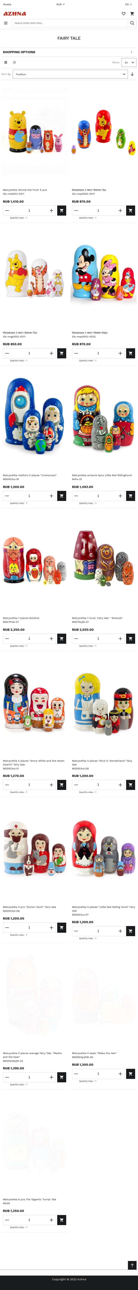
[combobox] (74, 23)
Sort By (6, 74)
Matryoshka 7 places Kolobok (21, 618)
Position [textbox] (21, 74)
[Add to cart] (61, 211)
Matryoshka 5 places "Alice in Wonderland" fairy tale (102, 762)
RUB (61, 4)
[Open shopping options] (69, 52)
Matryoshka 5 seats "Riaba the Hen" (94, 1053)
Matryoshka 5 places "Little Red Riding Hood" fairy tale (103, 908)
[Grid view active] (5, 62)
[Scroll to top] (132, 1265)
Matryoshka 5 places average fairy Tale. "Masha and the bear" (32, 1055)
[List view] (14, 62)
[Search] (132, 23)
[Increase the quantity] (51, 211)
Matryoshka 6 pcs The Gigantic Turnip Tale (29, 1199)
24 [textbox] (126, 62)
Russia (7, 4)
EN (129, 4)
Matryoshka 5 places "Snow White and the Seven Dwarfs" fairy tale (33, 762)
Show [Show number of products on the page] (115, 62)
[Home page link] (14, 14)
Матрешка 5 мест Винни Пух (89, 189)
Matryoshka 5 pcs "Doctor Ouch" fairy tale (29, 906)
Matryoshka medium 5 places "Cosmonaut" (30, 475)
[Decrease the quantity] (7, 211)
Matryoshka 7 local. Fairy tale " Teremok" (97, 618)
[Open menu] (5, 23)
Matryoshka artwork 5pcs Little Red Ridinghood (102, 475)
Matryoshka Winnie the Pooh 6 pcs (25, 189)
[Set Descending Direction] (132, 74)
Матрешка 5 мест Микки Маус (90, 332)
